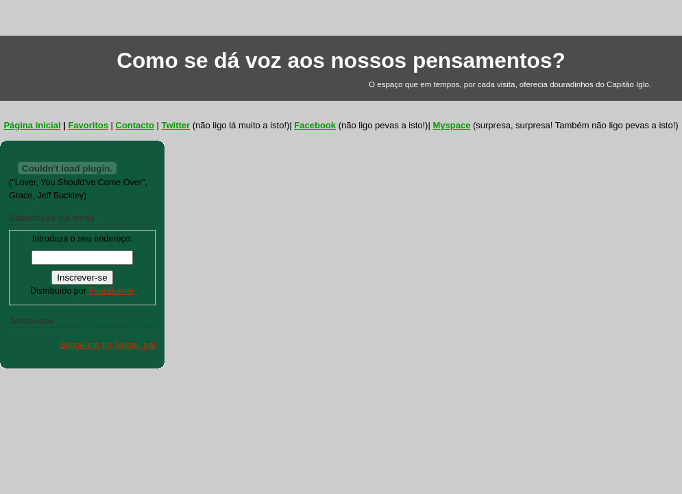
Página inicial (31, 125)
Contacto (135, 125)
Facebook (315, 125)
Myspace (451, 125)
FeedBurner (111, 291)
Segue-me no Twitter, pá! (108, 345)
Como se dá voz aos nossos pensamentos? (341, 60)
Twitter (175, 125)
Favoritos (88, 125)
